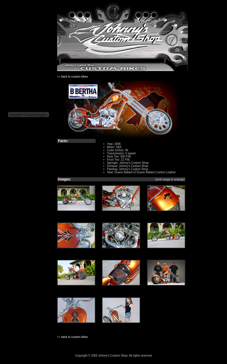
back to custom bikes (74, 76)
